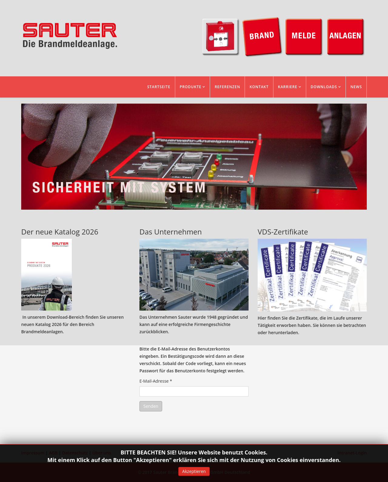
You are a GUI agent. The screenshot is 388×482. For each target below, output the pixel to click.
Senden (150, 406)
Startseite (158, 86)
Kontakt (259, 86)
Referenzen (227, 86)
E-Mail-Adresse (155, 381)
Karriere (287, 86)
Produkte (190, 86)
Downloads (324, 86)
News (356, 86)
